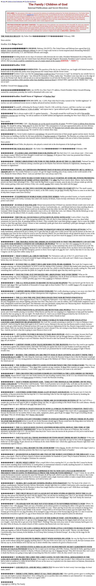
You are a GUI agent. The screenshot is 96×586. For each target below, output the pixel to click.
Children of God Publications (15, 1)
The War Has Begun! (30, 1)
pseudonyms (30, 14)
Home (4, 1)
